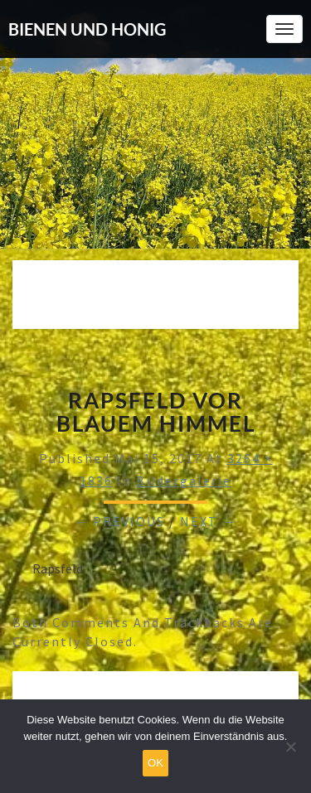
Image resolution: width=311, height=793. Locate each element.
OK (155, 763)
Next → (208, 521)
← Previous (119, 521)
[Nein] (290, 746)
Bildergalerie (183, 480)
